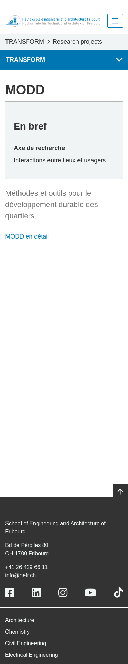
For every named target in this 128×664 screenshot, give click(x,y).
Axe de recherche (39, 148)
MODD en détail (27, 236)
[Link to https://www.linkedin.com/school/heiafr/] (36, 592)
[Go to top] (120, 492)
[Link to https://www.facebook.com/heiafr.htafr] (9, 592)
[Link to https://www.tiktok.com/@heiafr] (118, 592)
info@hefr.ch (20, 575)
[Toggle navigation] (115, 21)
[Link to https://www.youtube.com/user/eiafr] (90, 592)
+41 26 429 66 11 (26, 567)
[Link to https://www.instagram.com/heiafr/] (62, 592)
